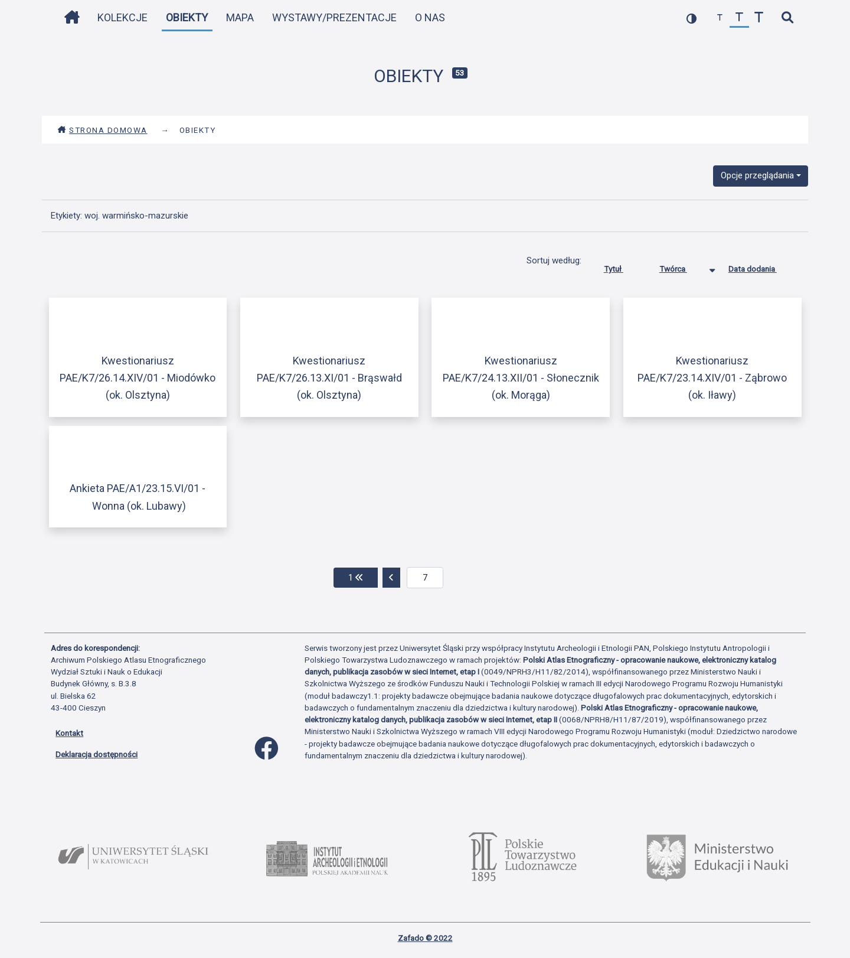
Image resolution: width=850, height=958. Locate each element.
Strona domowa (102, 130)
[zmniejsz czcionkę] (720, 18)
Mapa (240, 17)
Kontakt (69, 733)
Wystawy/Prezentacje (334, 17)
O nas (430, 17)
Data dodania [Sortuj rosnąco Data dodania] (761, 266)
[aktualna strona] (425, 577)
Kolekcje (122, 17)
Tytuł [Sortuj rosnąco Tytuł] (622, 266)
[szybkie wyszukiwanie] (787, 18)
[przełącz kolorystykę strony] (691, 18)
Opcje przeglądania (757, 175)
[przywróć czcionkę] (739, 18)
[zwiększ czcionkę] (759, 18)
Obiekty (187, 17)
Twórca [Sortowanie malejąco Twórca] (682, 266)
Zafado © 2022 (425, 938)
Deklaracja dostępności (96, 754)
